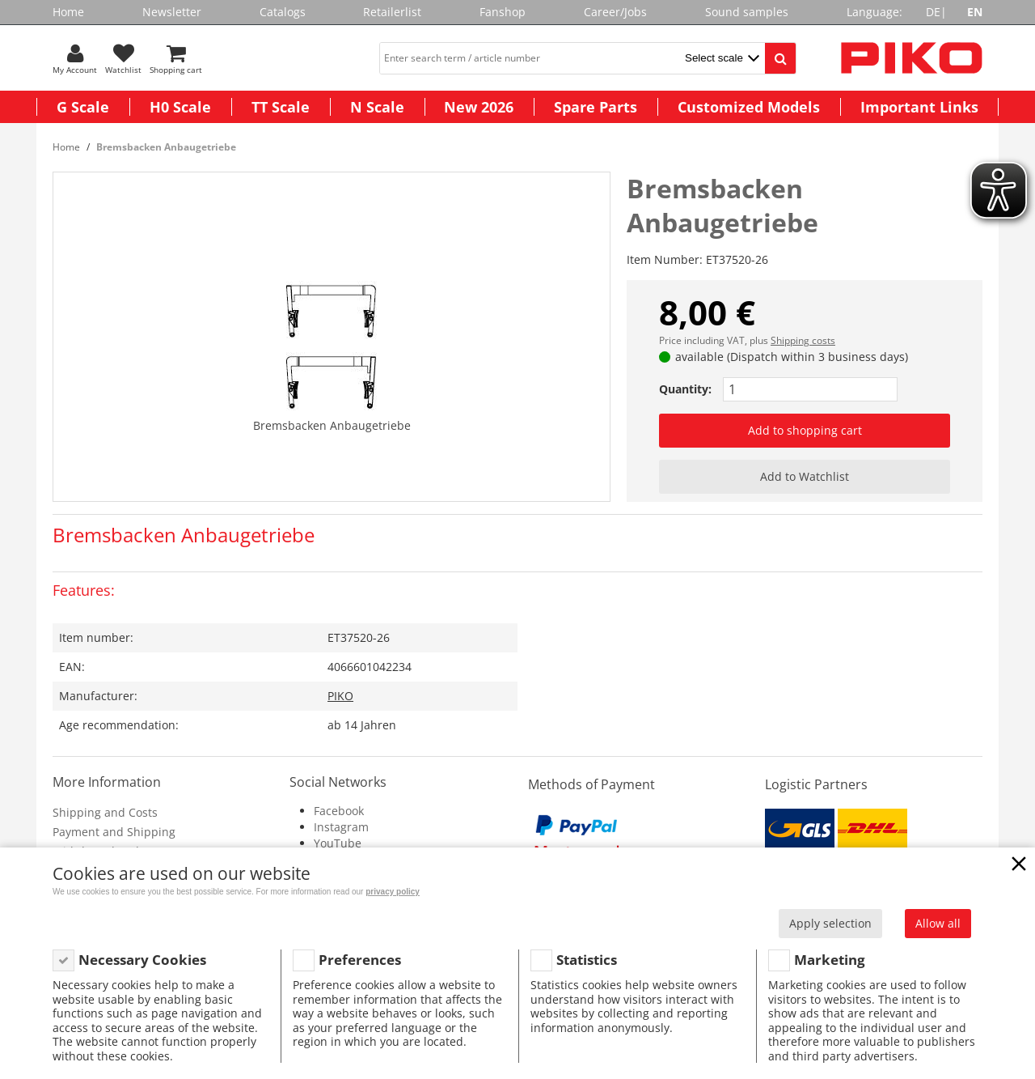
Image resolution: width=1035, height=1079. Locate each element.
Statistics (586, 959)
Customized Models (749, 107)
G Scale (83, 107)
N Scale (377, 107)
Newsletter (171, 11)
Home (68, 11)
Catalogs (283, 11)
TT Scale (280, 107)
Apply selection (830, 923)
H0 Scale (180, 107)
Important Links (919, 107)
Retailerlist (392, 11)
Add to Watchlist (804, 476)
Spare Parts (595, 107)
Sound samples (746, 11)
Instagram (341, 827)
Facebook (339, 810)
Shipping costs (803, 340)
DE (933, 11)
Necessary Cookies (142, 959)
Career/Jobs (615, 11)
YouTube (337, 843)
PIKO (340, 695)
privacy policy (392, 891)
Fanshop (502, 11)
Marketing (829, 959)
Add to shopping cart (805, 430)
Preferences (360, 959)
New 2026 (478, 107)
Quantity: (685, 389)
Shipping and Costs (105, 812)
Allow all (938, 923)
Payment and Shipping (114, 831)
